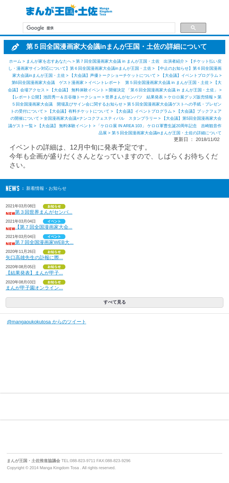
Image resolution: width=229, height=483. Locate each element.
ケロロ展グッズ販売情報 (190, 97)
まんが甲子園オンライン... (34, 288)
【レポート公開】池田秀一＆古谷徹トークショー (55, 97)
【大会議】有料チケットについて (78, 111)
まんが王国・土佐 (67, 11)
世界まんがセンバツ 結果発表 (134, 97)
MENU (11, 11)
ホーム (15, 61)
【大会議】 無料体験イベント (77, 90)
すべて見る (114, 302)
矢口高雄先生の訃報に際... (34, 257)
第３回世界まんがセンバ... (43, 212)
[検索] (98, 28)
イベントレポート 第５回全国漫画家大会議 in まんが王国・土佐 (148, 82)
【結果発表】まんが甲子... (34, 273)
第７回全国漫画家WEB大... (44, 242)
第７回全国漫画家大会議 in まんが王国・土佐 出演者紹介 (130, 61)
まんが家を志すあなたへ (48, 61)
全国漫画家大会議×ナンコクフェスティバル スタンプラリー (100, 118)
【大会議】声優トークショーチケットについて (112, 75)
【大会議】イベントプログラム (189, 75)
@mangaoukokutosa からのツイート (46, 321)
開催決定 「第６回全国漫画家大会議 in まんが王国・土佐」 (163, 90)
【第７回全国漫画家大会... (43, 227)
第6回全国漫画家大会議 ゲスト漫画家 (48, 82)
